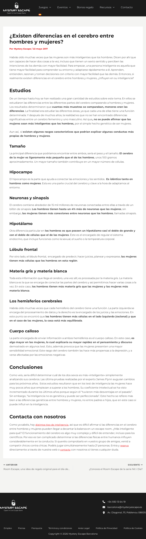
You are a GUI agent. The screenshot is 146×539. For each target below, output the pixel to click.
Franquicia (37, 528)
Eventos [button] (68, 8)
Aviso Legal (79, 528)
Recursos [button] (108, 8)
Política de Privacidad (100, 528)
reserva (36, 449)
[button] (54, 8)
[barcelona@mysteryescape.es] (124, 502)
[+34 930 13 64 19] (115, 496)
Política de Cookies (124, 528)
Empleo (15, 528)
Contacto (127, 8)
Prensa (25, 528)
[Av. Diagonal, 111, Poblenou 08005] (124, 510)
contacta (97, 449)
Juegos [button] (50, 8)
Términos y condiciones (58, 528)
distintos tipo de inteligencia (53, 424)
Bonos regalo (88, 8)
